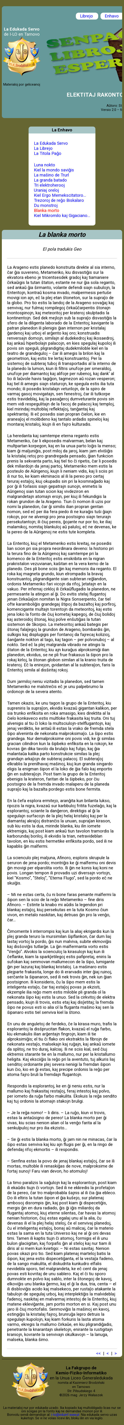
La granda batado (50, 180)
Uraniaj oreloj (46, 190)
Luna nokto (44, 165)
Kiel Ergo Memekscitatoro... (60, 195)
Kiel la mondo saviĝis (54, 170)
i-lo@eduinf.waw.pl (65, 1415)
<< (98, 1353)
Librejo (87, 16)
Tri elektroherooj (49, 185)
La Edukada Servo (51, 143)
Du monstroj (46, 205)
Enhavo (112, 16)
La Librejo (43, 148)
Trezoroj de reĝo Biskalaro (59, 200)
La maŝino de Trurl (51, 175)
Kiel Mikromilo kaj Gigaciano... (62, 215)
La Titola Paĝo (47, 153)
